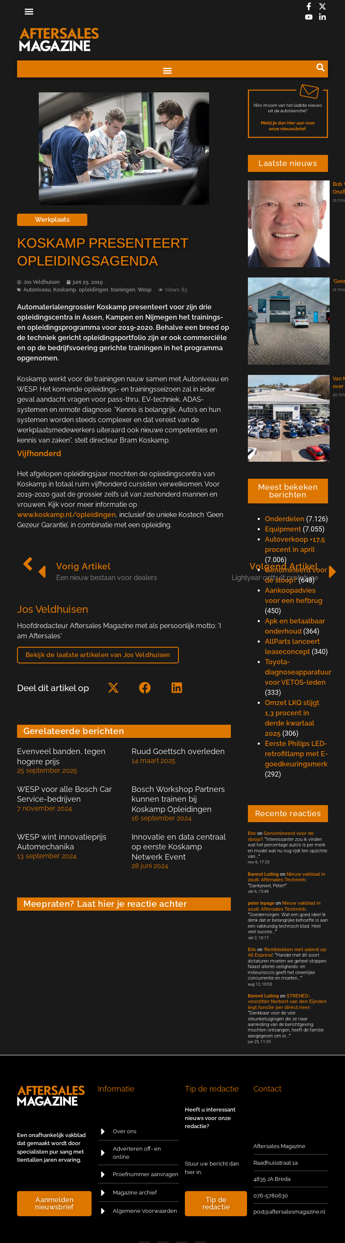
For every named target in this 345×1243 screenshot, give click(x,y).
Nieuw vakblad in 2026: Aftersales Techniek (286, 877)
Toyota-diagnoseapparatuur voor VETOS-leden (298, 672)
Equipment (283, 529)
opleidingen (93, 290)
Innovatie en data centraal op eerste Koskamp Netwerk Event (178, 846)
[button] (29, 11)
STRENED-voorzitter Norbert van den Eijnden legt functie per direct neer (287, 1001)
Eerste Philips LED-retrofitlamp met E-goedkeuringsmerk (296, 754)
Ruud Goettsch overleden (178, 751)
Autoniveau (37, 290)
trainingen (123, 290)
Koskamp (64, 290)
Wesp (145, 290)
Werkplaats (52, 219)
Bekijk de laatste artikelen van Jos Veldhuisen (98, 655)
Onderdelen (285, 519)
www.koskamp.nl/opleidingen (66, 515)
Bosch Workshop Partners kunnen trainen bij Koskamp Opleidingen (178, 799)
